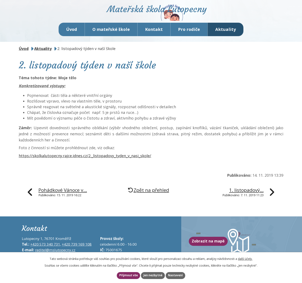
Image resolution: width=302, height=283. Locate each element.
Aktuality (225, 35)
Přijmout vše (123, 275)
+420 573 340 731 (45, 250)
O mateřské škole (111, 35)
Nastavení (181, 275)
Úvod (71, 35)
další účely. (245, 258)
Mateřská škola (169, 16)
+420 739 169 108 (77, 250)
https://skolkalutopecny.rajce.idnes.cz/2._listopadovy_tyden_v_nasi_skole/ (85, 162)
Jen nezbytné (153, 275)
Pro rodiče (189, 35)
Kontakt (154, 35)
